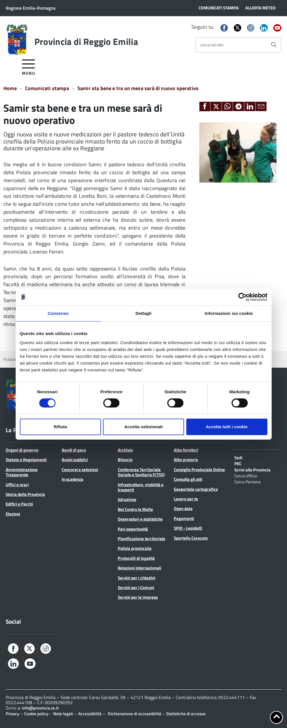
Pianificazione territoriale (141, 538)
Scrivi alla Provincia (252, 469)
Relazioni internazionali (139, 568)
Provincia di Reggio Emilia (86, 41)
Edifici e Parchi (19, 504)
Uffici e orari (17, 484)
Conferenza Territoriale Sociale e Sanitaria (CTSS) (141, 472)
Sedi (238, 457)
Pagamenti (184, 518)
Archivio (125, 450)
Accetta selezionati (143, 426)
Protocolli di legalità (136, 558)
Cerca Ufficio (245, 475)
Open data (183, 508)
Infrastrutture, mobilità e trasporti (141, 487)
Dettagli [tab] (144, 313)
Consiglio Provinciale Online (199, 469)
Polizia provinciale (135, 548)
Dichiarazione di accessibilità (134, 713)
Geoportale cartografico (196, 489)
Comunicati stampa (47, 88)
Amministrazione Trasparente (22, 472)
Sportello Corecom (191, 538)
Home (10, 88)
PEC (237, 463)
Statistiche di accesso (185, 713)
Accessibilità (90, 713)
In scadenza (72, 479)
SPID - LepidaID (188, 528)
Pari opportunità (133, 529)
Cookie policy (36, 713)
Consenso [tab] (58, 313)
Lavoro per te (186, 499)
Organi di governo (22, 450)
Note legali (63, 713)
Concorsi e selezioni (80, 469)
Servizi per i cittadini (136, 578)
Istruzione (127, 499)
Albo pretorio (186, 459)
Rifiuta (60, 426)
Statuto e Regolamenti (26, 459)
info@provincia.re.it (40, 708)
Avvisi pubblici (75, 459)
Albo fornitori (186, 450)
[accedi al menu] (28, 66)
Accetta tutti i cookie (227, 426)
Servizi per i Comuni (136, 587)
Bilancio (125, 459)
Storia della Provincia (25, 494)
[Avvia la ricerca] (274, 45)
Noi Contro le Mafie (135, 509)
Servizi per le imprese (138, 597)
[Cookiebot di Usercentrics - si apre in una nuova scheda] (242, 297)
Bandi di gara (74, 450)
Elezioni (13, 514)
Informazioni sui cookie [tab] (229, 313)
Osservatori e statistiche (140, 519)
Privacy (12, 713)
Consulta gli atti (188, 479)
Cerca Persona (247, 481)
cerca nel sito (212, 44)
